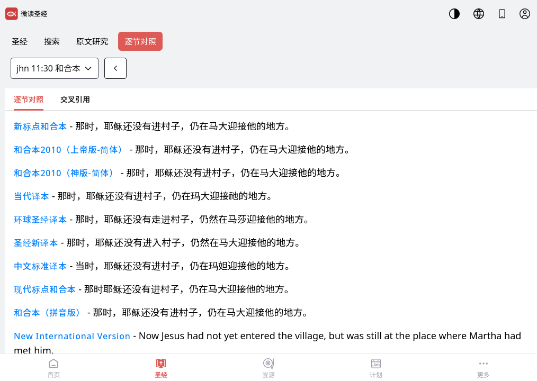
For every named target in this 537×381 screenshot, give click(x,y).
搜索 (52, 41)
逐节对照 (140, 41)
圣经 (20, 41)
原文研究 (92, 41)
